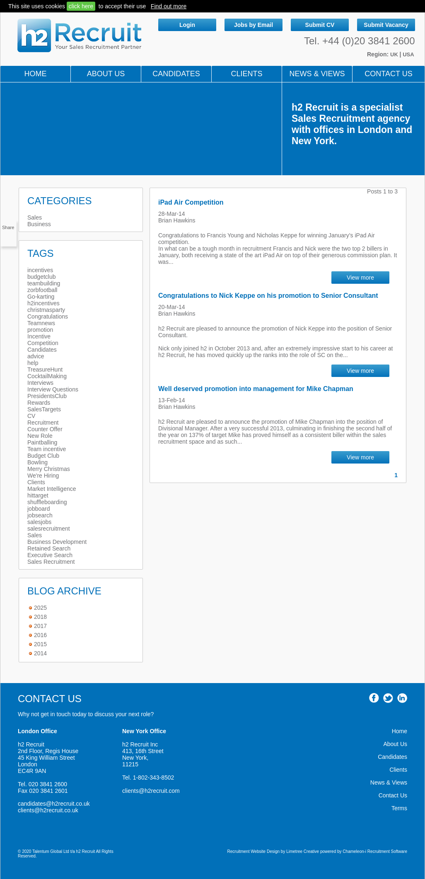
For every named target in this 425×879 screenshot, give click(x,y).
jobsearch (40, 515)
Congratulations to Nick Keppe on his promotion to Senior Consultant (268, 295)
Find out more (168, 6)
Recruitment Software (387, 851)
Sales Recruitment (51, 561)
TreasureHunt (45, 369)
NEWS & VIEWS (317, 74)
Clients (246, 74)
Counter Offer (45, 429)
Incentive (39, 336)
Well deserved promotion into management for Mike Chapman (255, 388)
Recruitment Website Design (253, 851)
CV (31, 416)
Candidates (176, 74)
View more (360, 277)
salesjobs (39, 522)
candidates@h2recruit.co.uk (54, 803)
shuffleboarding (47, 502)
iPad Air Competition (191, 202)
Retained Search (48, 548)
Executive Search (49, 555)
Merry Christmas (48, 469)
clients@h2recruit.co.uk (48, 810)
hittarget (37, 495)
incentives (40, 270)
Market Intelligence (51, 488)
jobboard (38, 508)
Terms (399, 808)
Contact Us (388, 74)
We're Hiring (43, 475)
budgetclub (41, 276)
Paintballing (42, 442)
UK (394, 54)
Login (187, 25)
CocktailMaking (47, 376)
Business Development (57, 542)
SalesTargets (44, 409)
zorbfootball (42, 290)
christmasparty (46, 310)
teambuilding (43, 283)
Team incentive (46, 449)
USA (408, 54)
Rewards (38, 402)
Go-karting (40, 296)
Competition (42, 343)
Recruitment (42, 422)
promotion (40, 329)
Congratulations (47, 316)
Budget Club (43, 455)
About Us (106, 74)
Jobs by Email (253, 25)
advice (35, 356)
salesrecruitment (48, 528)
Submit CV (320, 25)
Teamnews (41, 323)
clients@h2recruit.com (151, 790)
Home (35, 74)
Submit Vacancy (386, 25)
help (32, 363)
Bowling (37, 462)
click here (81, 6)
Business (39, 224)
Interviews (40, 382)
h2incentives (43, 303)
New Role (40, 435)
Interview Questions (52, 389)
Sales (34, 217)
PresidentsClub (47, 396)
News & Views (388, 782)
